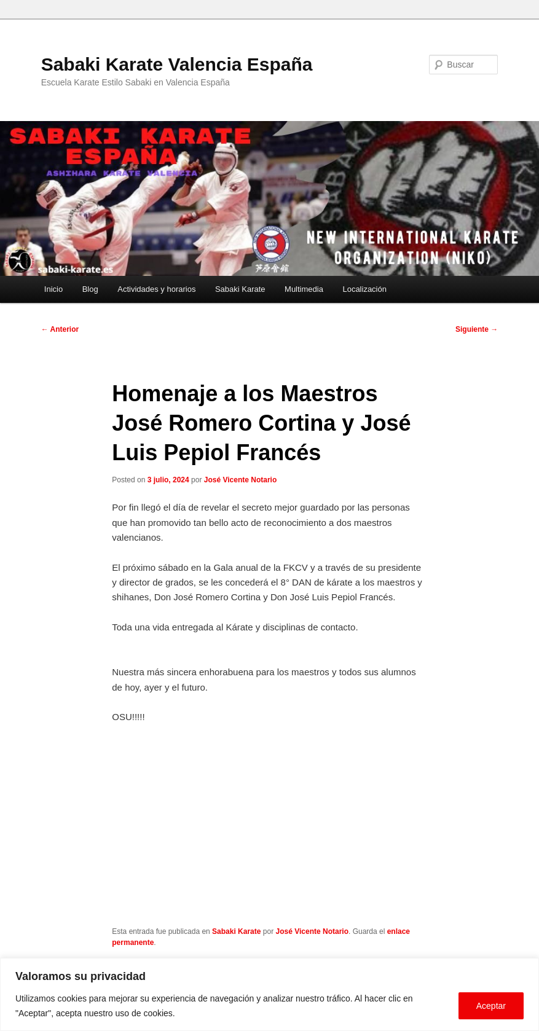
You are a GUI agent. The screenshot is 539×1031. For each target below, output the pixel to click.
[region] (269, 994)
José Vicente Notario (240, 480)
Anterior (60, 329)
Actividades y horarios (156, 289)
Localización (364, 289)
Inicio (53, 289)
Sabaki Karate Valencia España (177, 64)
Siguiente (476, 329)
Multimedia (304, 289)
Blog (90, 289)
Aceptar (491, 1006)
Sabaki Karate (240, 289)
